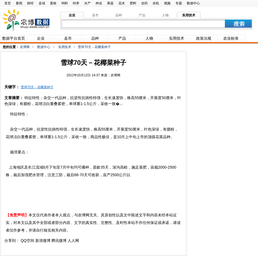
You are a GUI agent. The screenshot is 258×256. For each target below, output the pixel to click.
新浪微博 (43, 240)
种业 (99, 3)
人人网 (73, 240)
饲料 (64, 3)
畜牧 (53, 3)
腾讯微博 (59, 240)
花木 (121, 3)
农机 (156, 3)
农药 (144, 3)
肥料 (133, 3)
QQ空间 (27, 240)
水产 (87, 3)
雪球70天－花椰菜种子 (37, 87)
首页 (7, 3)
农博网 (25, 47)
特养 (76, 3)
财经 (30, 3)
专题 (178, 3)
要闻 (19, 3)
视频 (167, 3)
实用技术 (64, 47)
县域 (42, 3)
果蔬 (110, 3)
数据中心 (193, 3)
